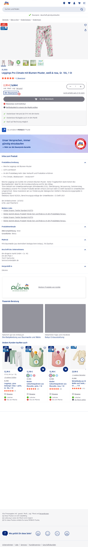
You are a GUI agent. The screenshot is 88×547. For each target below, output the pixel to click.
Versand (19, 89)
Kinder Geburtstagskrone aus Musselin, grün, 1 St (35, 384)
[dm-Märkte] (64, 3)
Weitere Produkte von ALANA (32, 287)
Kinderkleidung (26, 20)
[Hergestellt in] (44, 266)
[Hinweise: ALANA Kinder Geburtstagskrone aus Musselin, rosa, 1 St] (53, 394)
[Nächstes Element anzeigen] (82, 360)
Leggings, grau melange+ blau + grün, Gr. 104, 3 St (13, 386)
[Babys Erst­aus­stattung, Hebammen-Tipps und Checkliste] (65, 321)
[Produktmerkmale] (44, 227)
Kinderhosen (37, 20)
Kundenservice (34, 545)
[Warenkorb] (79, 3)
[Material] (44, 240)
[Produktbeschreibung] (44, 162)
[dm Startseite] (6, 3)
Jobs (16, 545)
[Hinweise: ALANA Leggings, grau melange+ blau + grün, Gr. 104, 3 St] (8, 394)
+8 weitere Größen (10, 377)
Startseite (5, 20)
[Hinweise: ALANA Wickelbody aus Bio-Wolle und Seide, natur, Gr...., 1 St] (76, 394)
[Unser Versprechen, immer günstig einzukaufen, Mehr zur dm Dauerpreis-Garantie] (44, 144)
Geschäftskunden (49, 545)
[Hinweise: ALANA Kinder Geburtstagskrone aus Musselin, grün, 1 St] (31, 394)
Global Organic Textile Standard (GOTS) (18, 211)
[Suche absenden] (81, 9)
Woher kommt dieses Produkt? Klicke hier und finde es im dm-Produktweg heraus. (34, 214)
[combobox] (44, 9)
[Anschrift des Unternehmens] (44, 250)
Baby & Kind (15, 20)
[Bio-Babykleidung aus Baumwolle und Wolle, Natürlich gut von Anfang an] (22, 321)
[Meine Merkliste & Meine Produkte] (69, 3)
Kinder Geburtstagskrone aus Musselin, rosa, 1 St (58, 384)
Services (24, 545)
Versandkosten (44, 513)
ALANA (4, 70)
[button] (84, 3)
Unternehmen (7, 545)
